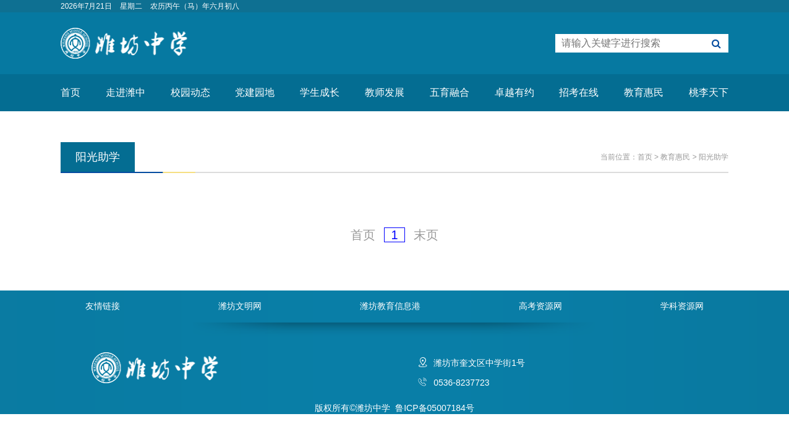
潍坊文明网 (240, 306)
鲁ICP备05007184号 (434, 408)
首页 (70, 92)
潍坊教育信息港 (390, 306)
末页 (426, 235)
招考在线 (579, 92)
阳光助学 (713, 157)
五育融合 (449, 92)
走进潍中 (125, 92)
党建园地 (255, 92)
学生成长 (319, 92)
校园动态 (190, 92)
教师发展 (384, 92)
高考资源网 (540, 306)
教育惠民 (643, 92)
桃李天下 (708, 92)
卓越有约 (514, 92)
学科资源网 (682, 306)
